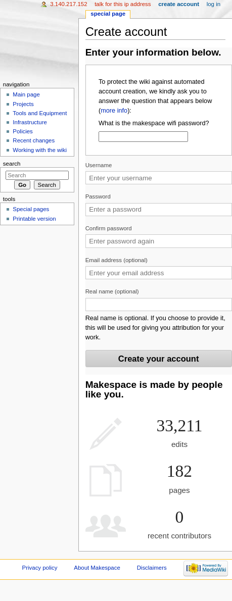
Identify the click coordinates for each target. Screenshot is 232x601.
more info (114, 110)
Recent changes (34, 140)
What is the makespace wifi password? (154, 123)
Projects (23, 104)
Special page (107, 14)
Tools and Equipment (40, 113)
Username (98, 165)
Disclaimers (152, 568)
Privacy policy (40, 568)
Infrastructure (30, 122)
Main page (26, 94)
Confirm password (108, 228)
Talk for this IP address (123, 4)
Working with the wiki (40, 150)
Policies (22, 131)
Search (12, 164)
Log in (213, 4)
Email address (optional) (116, 260)
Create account (178, 4)
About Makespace (97, 568)
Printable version (34, 219)
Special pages (31, 209)
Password (98, 196)
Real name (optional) (112, 291)
